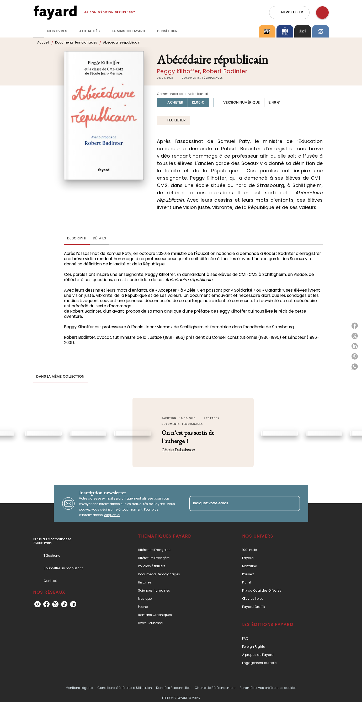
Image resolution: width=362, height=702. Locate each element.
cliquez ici (112, 515)
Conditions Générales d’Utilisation (124, 687)
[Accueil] (55, 12)
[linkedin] (73, 604)
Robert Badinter (225, 71)
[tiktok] (64, 604)
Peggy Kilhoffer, (180, 71)
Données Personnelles (173, 687)
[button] (289, 12)
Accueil (43, 42)
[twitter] (55, 604)
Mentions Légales (79, 687)
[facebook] (46, 604)
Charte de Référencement (215, 687)
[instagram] (37, 604)
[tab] (38, 31)
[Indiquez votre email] (238, 503)
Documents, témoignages (76, 42)
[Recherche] (322, 12)
